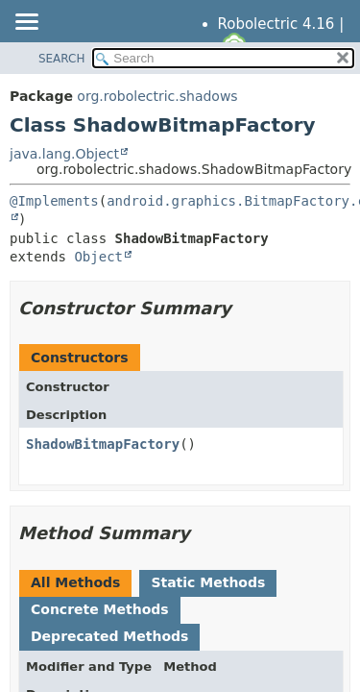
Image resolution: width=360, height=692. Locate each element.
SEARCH (61, 58)
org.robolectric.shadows (157, 96)
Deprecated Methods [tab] (109, 636)
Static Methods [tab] (208, 582)
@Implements (54, 201)
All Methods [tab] (75, 582)
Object (98, 256)
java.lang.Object (64, 153)
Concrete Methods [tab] (100, 609)
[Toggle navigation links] (26, 23)
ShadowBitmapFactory (103, 444)
